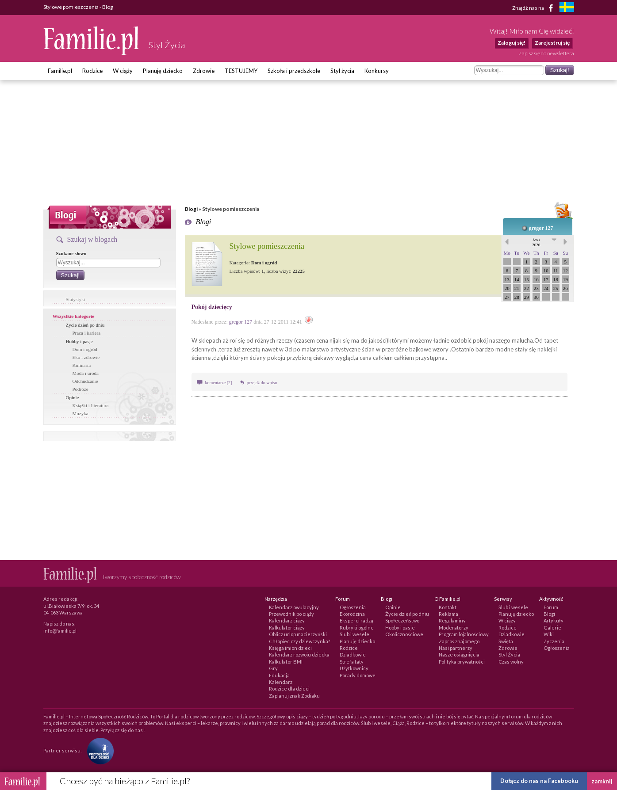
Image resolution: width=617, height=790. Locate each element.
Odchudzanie (85, 381)
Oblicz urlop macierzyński (298, 634)
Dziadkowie (353, 654)
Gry (273, 668)
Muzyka (80, 413)
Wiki (549, 634)
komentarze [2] (219, 382)
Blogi (191, 209)
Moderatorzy (453, 627)
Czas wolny (511, 661)
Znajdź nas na (534, 8)
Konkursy (376, 70)
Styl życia (342, 70)
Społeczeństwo (402, 620)
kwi (536, 242)
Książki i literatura (91, 405)
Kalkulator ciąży (287, 627)
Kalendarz (280, 682)
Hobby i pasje (79, 341)
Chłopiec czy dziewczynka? (299, 641)
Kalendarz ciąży (287, 620)
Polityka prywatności (462, 661)
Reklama (448, 614)
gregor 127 (541, 228)
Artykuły (553, 620)
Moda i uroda (86, 373)
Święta (505, 641)
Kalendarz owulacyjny (294, 607)
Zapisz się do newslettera (546, 53)
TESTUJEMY (241, 70)
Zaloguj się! (511, 42)
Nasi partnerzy (455, 648)
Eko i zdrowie (86, 357)
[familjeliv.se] (566, 8)
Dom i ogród (85, 349)
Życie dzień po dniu (85, 325)
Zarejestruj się (552, 42)
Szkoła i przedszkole (294, 70)
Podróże (80, 389)
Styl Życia (509, 654)
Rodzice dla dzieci (289, 688)
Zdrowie (204, 70)
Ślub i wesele (354, 634)
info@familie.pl (60, 631)
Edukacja (279, 675)
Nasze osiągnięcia (459, 654)
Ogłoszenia (353, 607)
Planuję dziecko (163, 70)
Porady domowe (358, 675)
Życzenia (554, 641)
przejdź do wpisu (262, 382)
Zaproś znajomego (459, 641)
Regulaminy (452, 620)
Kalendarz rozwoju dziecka (299, 654)
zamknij (602, 781)
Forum (551, 607)
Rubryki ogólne (357, 627)
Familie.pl (60, 70)
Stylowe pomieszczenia (267, 246)
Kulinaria (82, 365)
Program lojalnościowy (464, 634)
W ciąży (123, 70)
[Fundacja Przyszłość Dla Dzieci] (98, 750)
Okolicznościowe (404, 634)
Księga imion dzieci (290, 648)
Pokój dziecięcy (212, 307)
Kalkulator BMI (286, 661)
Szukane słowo (71, 253)
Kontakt (447, 607)
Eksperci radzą (356, 620)
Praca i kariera (87, 333)
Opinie (72, 397)
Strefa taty (352, 661)
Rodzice (92, 70)
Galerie (552, 627)
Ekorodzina (352, 614)
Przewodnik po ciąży (291, 614)
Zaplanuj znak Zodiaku (294, 695)
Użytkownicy (354, 668)
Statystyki (75, 299)
